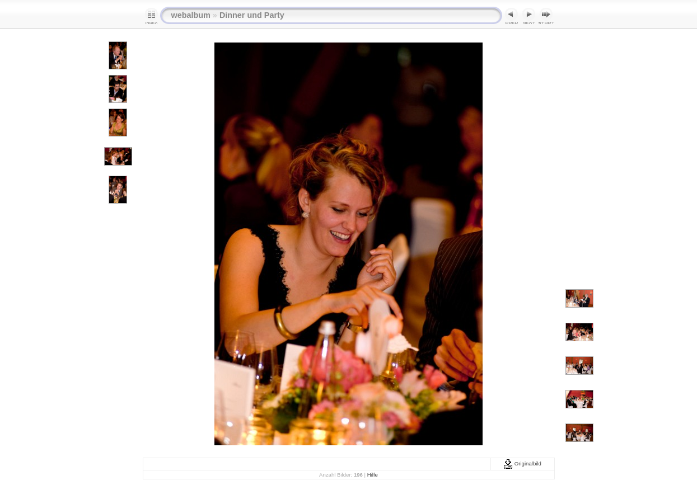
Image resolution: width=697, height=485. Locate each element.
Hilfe (372, 475)
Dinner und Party (251, 15)
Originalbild (522, 463)
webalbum (190, 15)
